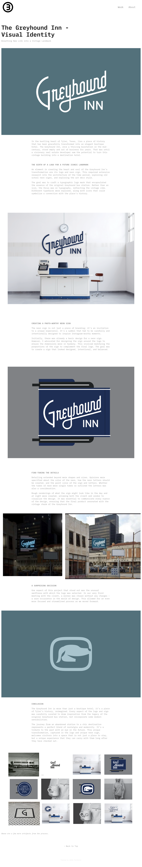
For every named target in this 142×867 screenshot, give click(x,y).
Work (120, 7)
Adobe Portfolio (75, 860)
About (131, 7)
